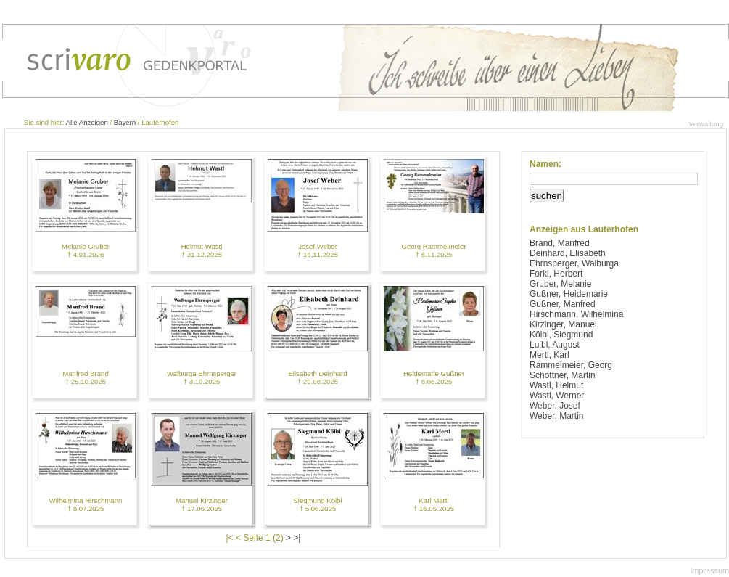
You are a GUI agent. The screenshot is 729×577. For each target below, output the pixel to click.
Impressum (710, 570)
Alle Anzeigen (87, 122)
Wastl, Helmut (556, 385)
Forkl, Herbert (556, 274)
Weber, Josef (555, 406)
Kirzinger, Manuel (563, 324)
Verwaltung (706, 124)
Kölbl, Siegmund (561, 335)
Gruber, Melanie (560, 284)
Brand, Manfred (560, 243)
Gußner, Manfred (563, 304)
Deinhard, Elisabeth (568, 253)
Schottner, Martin (563, 375)
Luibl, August (555, 345)
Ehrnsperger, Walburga (574, 263)
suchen (546, 195)
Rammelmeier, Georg (571, 365)
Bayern (125, 122)
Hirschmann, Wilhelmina (576, 314)
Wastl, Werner (557, 395)
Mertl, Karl (549, 355)
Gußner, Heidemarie (569, 294)
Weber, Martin (556, 416)
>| (296, 538)
